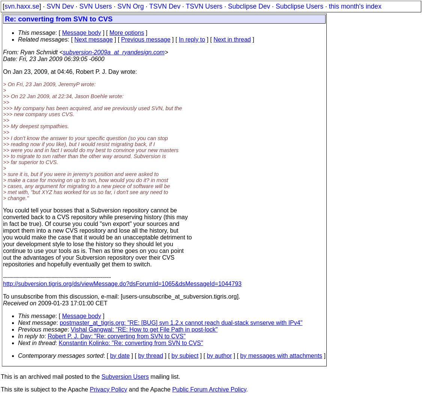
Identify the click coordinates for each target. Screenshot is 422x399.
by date (119, 356)
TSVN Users (204, 6)
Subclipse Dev (249, 6)
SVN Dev (60, 6)
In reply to (192, 39)
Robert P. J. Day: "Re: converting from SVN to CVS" (117, 336)
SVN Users (95, 6)
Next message (93, 39)
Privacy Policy (108, 389)
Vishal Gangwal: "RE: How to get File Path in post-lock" (144, 329)
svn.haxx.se (22, 6)
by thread (150, 356)
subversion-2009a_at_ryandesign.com (114, 52)
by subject (184, 356)
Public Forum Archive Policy (209, 389)
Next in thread (232, 39)
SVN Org (130, 6)
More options (127, 33)
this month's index (355, 6)
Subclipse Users (299, 6)
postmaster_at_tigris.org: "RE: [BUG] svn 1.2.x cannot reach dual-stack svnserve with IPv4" (181, 323)
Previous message (146, 39)
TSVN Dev (164, 6)
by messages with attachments (281, 356)
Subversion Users (125, 377)
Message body (81, 33)
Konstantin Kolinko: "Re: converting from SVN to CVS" (131, 343)
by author (219, 356)
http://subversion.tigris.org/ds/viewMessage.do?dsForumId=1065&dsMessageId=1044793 (122, 284)
